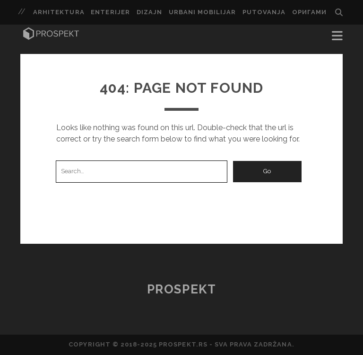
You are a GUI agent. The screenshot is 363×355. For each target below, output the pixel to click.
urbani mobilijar (202, 12)
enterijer (110, 12)
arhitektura (58, 12)
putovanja (263, 12)
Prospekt (181, 289)
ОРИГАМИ (309, 12)
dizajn (149, 12)
